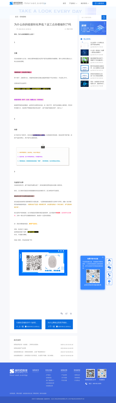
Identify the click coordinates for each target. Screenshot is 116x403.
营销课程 (23, 17)
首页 (64, 3)
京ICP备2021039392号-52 (76, 399)
